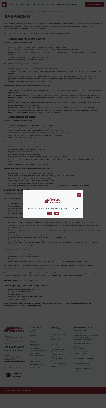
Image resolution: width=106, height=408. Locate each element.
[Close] (79, 195)
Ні (57, 213)
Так (49, 213)
